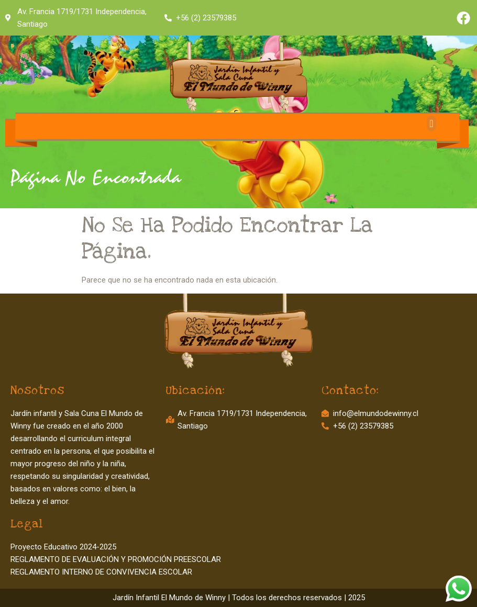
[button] (431, 123)
